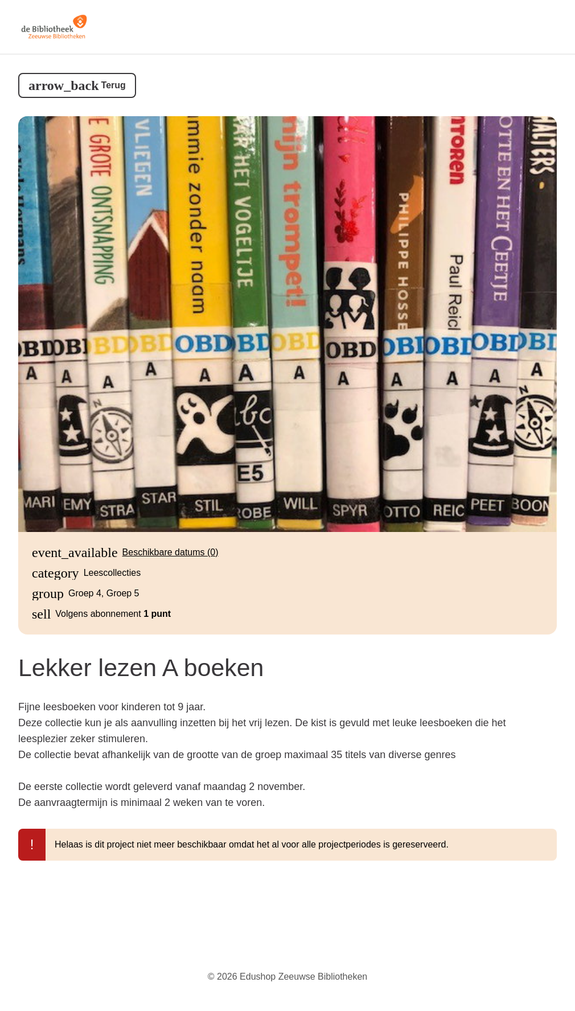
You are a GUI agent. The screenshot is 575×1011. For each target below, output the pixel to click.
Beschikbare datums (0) (170, 552)
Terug (113, 85)
